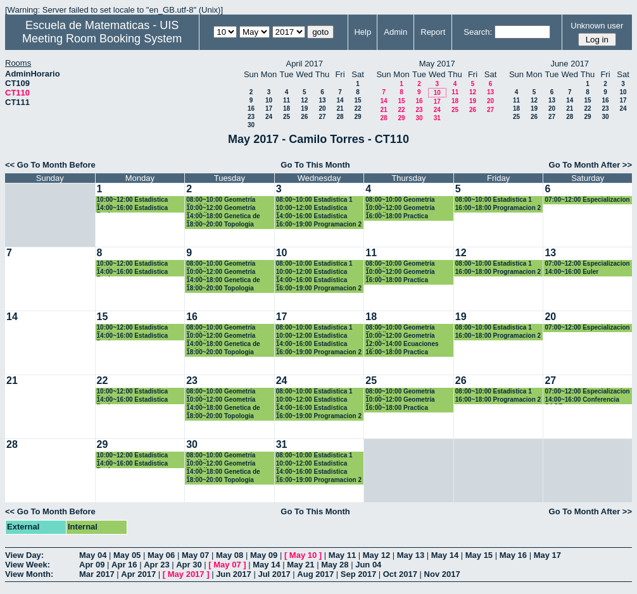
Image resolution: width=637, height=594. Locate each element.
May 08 (229, 555)
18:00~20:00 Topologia (220, 224)
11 (286, 100)
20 (321, 108)
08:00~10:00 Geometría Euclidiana (220, 200)
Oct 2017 (400, 574)
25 (286, 116)
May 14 (444, 555)
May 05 (127, 555)
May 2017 (186, 574)
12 (304, 100)
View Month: (29, 574)
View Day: (24, 555)
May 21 (300, 564)
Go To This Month (315, 165)
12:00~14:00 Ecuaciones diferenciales (401, 344)
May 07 (195, 555)
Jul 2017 (274, 574)
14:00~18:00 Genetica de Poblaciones (223, 217)
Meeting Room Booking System (102, 38)
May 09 (263, 555)
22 (357, 108)
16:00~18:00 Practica (396, 216)
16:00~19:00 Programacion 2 (319, 224)
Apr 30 (188, 564)
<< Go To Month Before (50, 165)
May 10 (303, 555)
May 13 (410, 555)
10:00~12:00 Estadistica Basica (132, 200)
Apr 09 (91, 564)
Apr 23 (156, 564)
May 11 (342, 555)
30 (251, 124)
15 (357, 100)
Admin (395, 32)
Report (432, 32)
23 (251, 116)
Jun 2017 (233, 574)
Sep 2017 (358, 574)
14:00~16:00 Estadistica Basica (132, 208)
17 (268, 108)
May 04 (92, 555)
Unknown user (597, 25)
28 (339, 116)
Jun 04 (368, 564)
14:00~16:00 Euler (571, 271)
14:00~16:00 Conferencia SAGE (582, 400)
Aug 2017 (315, 574)
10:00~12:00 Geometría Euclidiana (220, 208)
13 (321, 100)
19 (304, 108)
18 (286, 108)
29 (357, 116)
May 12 (376, 555)
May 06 (161, 555)
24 (268, 116)
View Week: (27, 564)
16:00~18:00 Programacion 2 (498, 207)
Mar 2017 (97, 574)
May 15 (479, 555)
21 (339, 108)
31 (437, 117)
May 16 (513, 555)
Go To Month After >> (590, 165)
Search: (478, 32)
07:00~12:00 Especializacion (587, 199)
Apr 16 (124, 564)
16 (251, 108)
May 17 (547, 555)
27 (321, 116)
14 (339, 100)
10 (268, 100)
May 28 (334, 564)
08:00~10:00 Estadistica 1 (314, 199)
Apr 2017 (138, 574)
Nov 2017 (442, 574)
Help (362, 32)
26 (304, 116)
